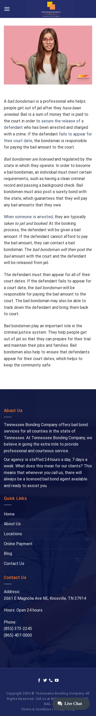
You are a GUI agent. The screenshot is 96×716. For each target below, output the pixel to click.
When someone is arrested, (29, 216)
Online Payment (18, 543)
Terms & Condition (36, 709)
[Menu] (7, 9)
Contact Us (14, 563)
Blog (8, 553)
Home (9, 514)
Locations (13, 533)
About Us (12, 523)
